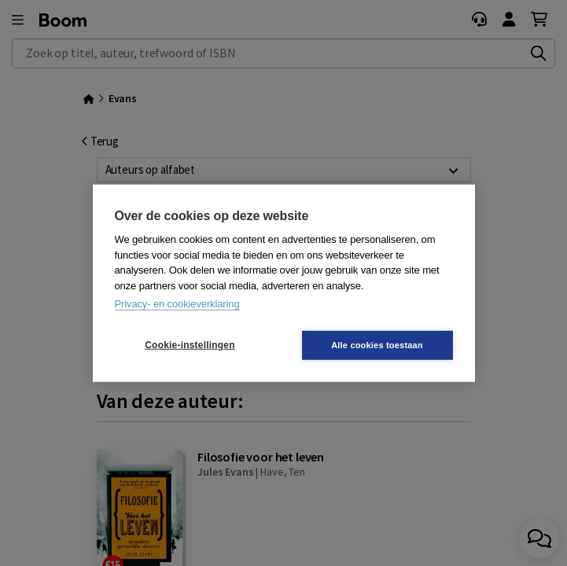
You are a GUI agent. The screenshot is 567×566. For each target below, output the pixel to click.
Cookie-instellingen (189, 345)
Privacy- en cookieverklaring (177, 304)
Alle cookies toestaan (377, 344)
